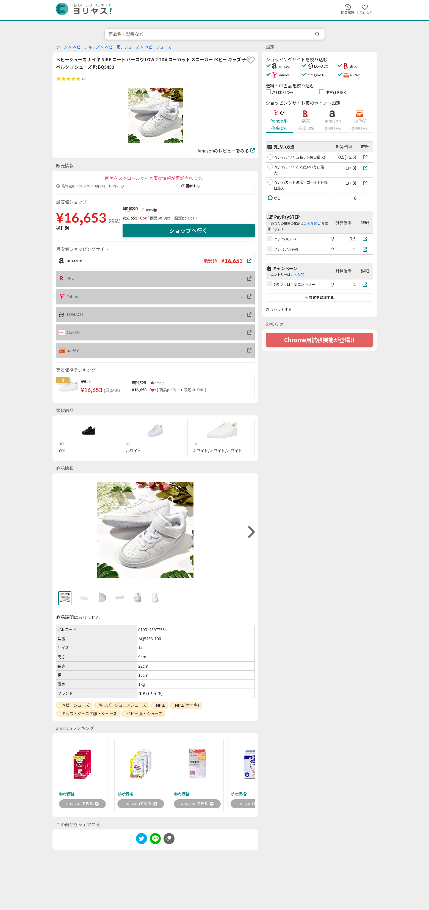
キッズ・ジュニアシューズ (122, 705)
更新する (190, 186)
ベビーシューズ (158, 47)
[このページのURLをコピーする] (169, 839)
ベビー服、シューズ (122, 47)
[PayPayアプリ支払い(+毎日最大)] (365, 157)
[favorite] (251, 60)
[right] (251, 532)
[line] (155, 840)
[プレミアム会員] (365, 249)
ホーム (62, 47)
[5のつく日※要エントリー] (365, 284)
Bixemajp (149, 209)
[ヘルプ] (332, 238)
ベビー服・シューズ (144, 713)
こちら (310, 223)
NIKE (160, 705)
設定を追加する (319, 297)
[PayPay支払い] (365, 238)
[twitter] (141, 840)
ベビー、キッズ (86, 47)
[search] (318, 34)
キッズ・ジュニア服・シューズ (89, 713)
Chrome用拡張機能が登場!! (319, 340)
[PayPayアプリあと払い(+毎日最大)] (365, 167)
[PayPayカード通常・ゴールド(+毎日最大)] (365, 183)
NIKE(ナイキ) (187, 705)
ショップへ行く (188, 230)
